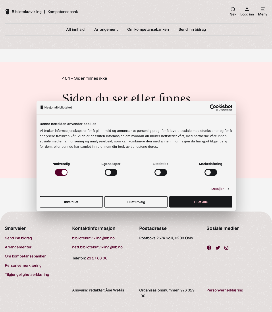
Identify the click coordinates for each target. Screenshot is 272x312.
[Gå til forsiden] (23, 12)
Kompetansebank (63, 12)
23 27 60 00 (97, 258)
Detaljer (217, 188)
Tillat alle (201, 202)
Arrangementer (18, 247)
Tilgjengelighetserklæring (27, 274)
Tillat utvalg (136, 202)
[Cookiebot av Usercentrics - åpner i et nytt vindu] (213, 107)
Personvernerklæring (23, 265)
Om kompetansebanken (25, 256)
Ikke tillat (71, 202)
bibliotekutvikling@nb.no (93, 238)
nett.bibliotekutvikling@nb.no (97, 247)
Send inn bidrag (18, 238)
